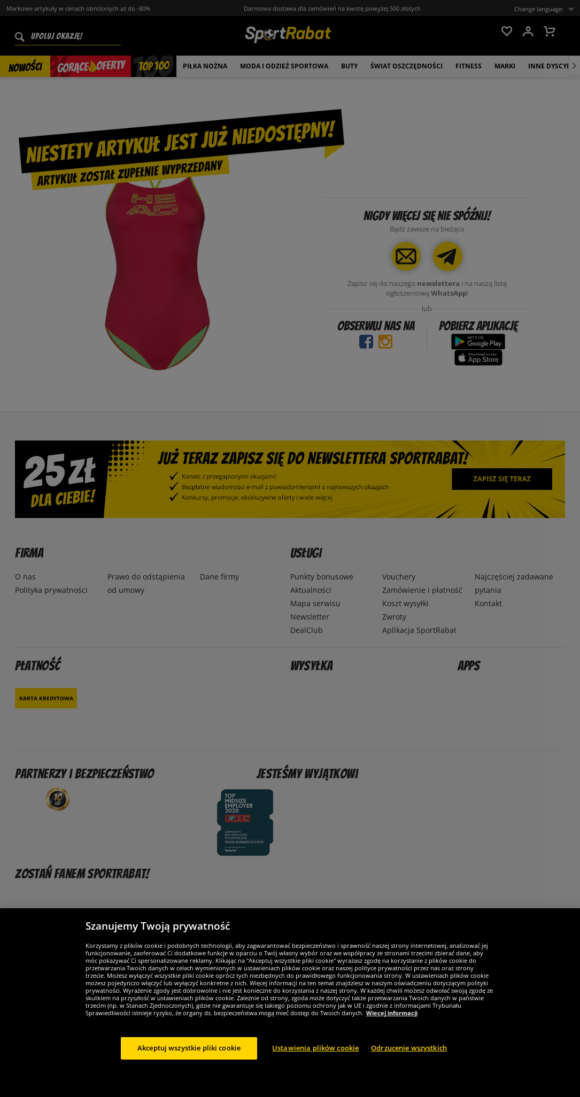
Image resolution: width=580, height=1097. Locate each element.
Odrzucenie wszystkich (409, 1057)
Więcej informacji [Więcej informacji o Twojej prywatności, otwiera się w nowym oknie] (391, 1022)
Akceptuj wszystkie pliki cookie (189, 1057)
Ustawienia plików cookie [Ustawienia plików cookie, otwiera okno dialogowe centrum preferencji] (315, 1057)
